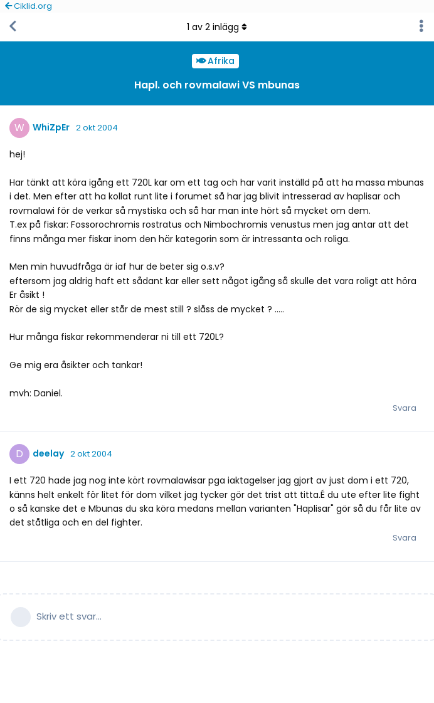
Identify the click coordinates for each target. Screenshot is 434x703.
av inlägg (217, 27)
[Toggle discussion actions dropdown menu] (421, 27)
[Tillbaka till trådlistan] (12, 27)
